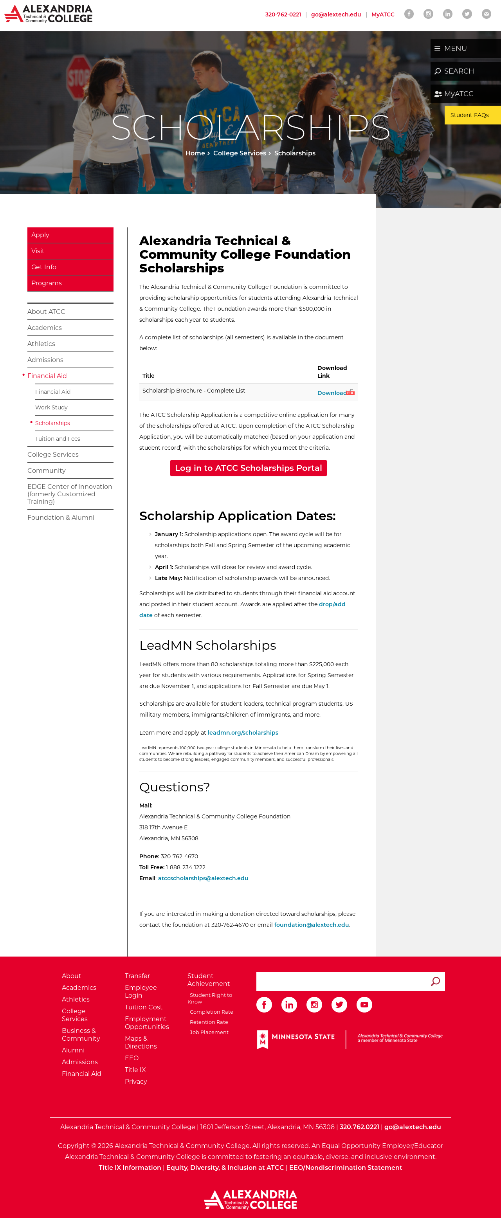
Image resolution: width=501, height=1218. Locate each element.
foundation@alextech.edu (311, 924)
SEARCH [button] (459, 71)
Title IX (135, 1070)
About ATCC (46, 311)
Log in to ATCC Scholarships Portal (248, 468)
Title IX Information (130, 1167)
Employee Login (141, 991)
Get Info (43, 267)
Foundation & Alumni (60, 517)
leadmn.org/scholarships (243, 732)
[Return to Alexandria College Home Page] (48, 13)
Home (195, 153)
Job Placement (208, 1032)
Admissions (45, 360)
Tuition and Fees (57, 438)
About (71, 976)
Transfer (137, 976)
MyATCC (459, 94)
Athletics (41, 344)
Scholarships (52, 423)
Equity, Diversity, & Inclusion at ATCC (225, 1167)
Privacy (136, 1081)
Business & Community (81, 1034)
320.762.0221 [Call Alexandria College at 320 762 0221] (359, 1127)
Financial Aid (47, 376)
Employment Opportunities (147, 1023)
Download (335, 392)
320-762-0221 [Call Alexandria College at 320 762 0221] (283, 14)
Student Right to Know (209, 998)
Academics (44, 328)
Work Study (51, 407)
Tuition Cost (144, 1007)
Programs (46, 283)
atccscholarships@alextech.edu (203, 878)
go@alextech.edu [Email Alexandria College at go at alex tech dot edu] (336, 14)
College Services (239, 153)
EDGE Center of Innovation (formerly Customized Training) (69, 494)
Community (46, 470)
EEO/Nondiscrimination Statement (345, 1167)
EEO (132, 1058)
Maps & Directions (141, 1042)
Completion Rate (210, 1012)
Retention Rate (207, 1022)
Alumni (73, 1050)
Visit (38, 251)
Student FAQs (470, 115)
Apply (40, 235)
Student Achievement (208, 979)
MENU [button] (455, 48)
